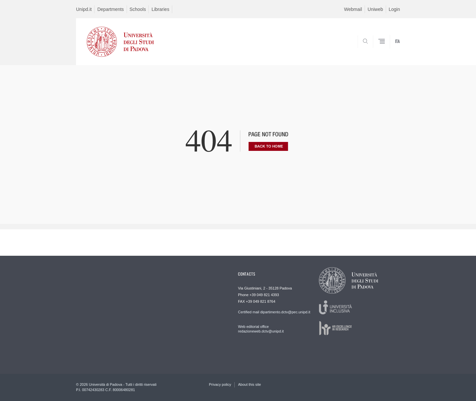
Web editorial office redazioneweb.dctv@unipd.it (261, 329)
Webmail (353, 9)
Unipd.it (84, 9)
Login (394, 9)
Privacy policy (220, 384)
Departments (110, 9)
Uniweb (375, 9)
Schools (138, 9)
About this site (249, 384)
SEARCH (388, 49)
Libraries (160, 9)
